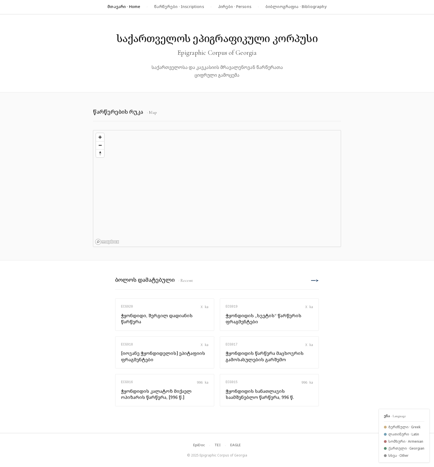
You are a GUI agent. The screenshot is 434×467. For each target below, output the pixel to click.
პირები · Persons (234, 6)
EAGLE (235, 444)
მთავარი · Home (123, 6)
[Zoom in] (100, 137)
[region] (217, 188)
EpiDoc (199, 444)
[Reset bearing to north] (100, 153)
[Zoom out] (100, 145)
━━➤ (315, 280)
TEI (218, 444)
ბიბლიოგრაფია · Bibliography (296, 6)
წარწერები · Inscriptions (179, 6)
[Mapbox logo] (107, 242)
